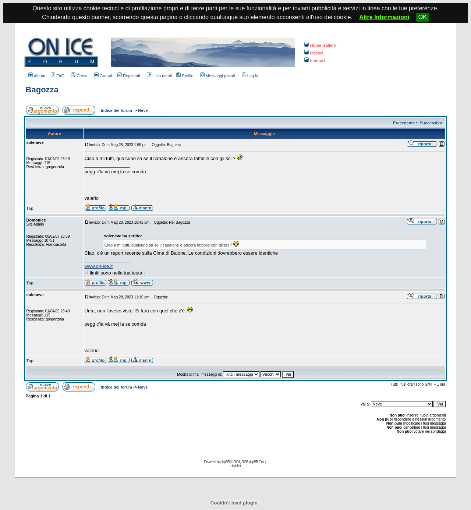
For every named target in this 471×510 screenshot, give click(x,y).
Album (36, 76)
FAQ (57, 76)
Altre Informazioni (384, 17)
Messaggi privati (217, 76)
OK (422, 17)
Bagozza (42, 89)
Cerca (79, 76)
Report (313, 53)
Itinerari (314, 61)
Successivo (431, 123)
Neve (143, 110)
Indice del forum (116, 110)
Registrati (128, 76)
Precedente (404, 123)
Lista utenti (159, 76)
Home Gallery (320, 45)
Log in (250, 76)
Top (29, 208)
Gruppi (103, 76)
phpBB (225, 462)
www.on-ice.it (99, 266)
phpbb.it (235, 466)
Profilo (184, 76)
